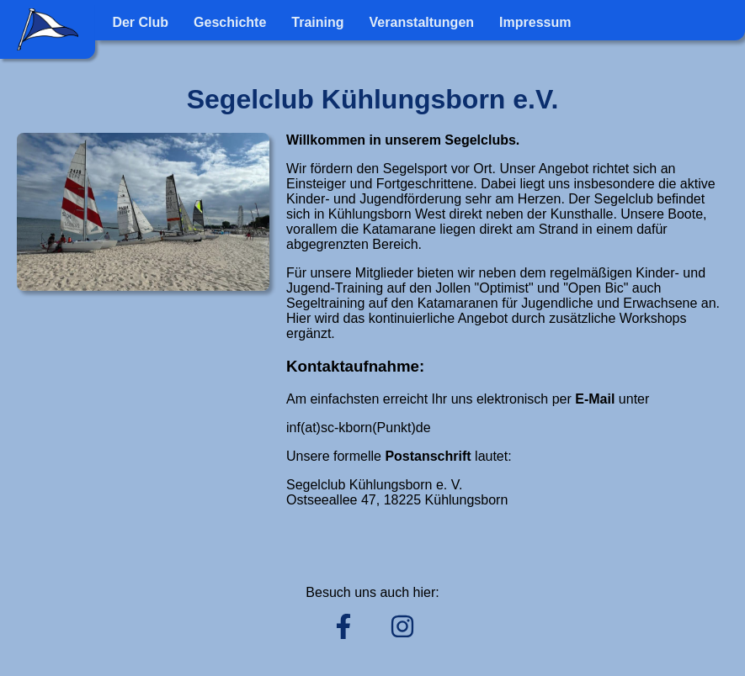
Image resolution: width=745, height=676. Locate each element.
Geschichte (230, 22)
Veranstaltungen (422, 22)
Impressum (535, 22)
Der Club (140, 22)
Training (317, 22)
